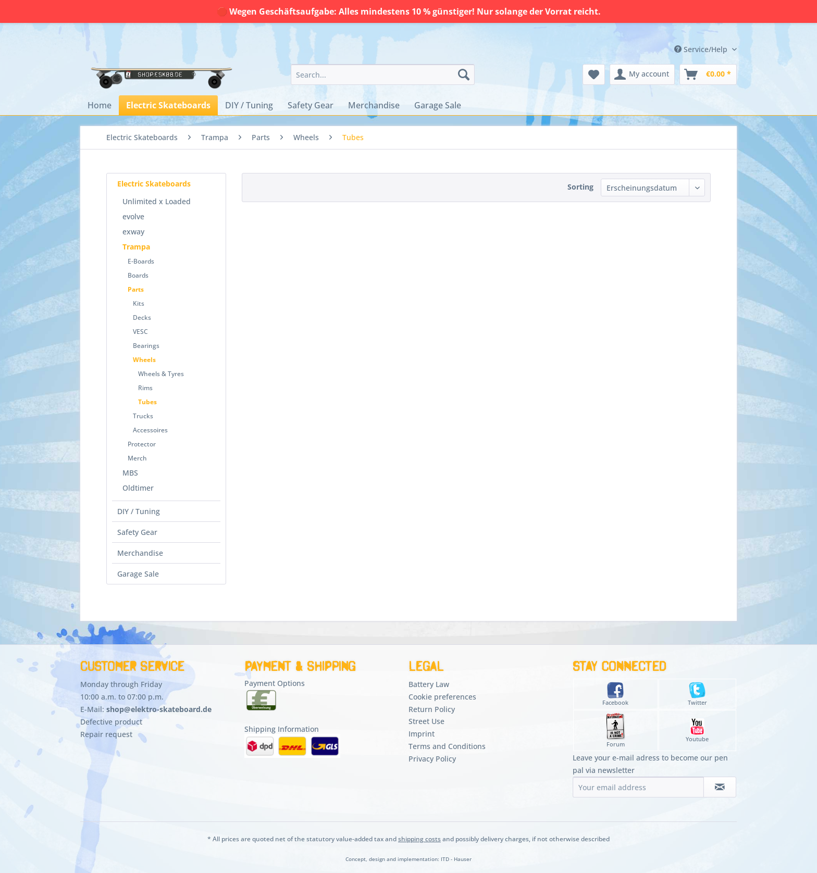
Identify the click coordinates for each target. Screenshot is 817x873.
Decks (142, 317)
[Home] (99, 105)
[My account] (642, 74)
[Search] (464, 74)
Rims (145, 387)
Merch (137, 458)
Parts (136, 289)
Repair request (106, 734)
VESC (140, 331)
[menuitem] (383, 74)
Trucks (143, 415)
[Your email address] (638, 787)
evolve (133, 216)
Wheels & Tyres (161, 373)
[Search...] (383, 74)
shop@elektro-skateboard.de (159, 709)
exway (133, 231)
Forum (615, 730)
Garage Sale (138, 574)
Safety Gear (137, 532)
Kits (138, 303)
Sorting (580, 187)
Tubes (147, 401)
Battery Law (428, 684)
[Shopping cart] (708, 74)
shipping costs (419, 838)
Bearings (146, 345)
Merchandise (140, 553)
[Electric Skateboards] (168, 105)
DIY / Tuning (138, 511)
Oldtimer (138, 488)
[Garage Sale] (437, 105)
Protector (142, 444)
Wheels (144, 359)
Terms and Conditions (447, 746)
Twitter (697, 694)
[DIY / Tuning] (249, 105)
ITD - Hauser (456, 859)
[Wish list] (594, 74)
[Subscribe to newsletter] (719, 787)
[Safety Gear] (310, 105)
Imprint (421, 734)
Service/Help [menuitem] (701, 49)
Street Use (426, 721)
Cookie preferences (442, 697)
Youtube (697, 730)
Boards (138, 275)
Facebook (615, 694)
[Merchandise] (374, 105)
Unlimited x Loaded (156, 201)
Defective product (111, 722)
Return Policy (431, 709)
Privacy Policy (432, 759)
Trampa (136, 247)
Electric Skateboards (154, 184)
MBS (130, 473)
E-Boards (141, 261)
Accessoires (150, 430)
